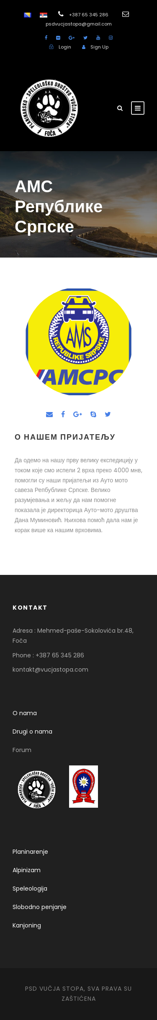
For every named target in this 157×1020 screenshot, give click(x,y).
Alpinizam (27, 870)
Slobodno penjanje (40, 907)
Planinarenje (30, 851)
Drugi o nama (32, 731)
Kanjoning (27, 925)
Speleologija (30, 888)
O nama (25, 713)
